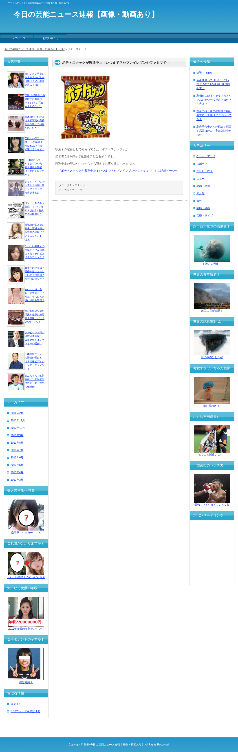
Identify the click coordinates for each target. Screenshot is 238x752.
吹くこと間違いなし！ (212, 453)
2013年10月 (18, 427)
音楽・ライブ (204, 215)
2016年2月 (17, 413)
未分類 (200, 193)
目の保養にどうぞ (212, 356)
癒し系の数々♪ (212, 404)
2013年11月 (18, 420)
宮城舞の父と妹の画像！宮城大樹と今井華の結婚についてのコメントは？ (34, 232)
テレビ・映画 (204, 171)
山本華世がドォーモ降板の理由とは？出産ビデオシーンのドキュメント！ (34, 361)
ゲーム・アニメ (205, 156)
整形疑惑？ (26, 681)
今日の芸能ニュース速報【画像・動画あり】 (117, 744)
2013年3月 (17, 479)
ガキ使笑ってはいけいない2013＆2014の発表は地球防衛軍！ (213, 84)
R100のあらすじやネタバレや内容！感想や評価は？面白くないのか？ (34, 167)
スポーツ (201, 163)
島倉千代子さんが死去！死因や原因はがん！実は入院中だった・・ (213, 130)
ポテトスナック (75, 185)
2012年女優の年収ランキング (26, 627)
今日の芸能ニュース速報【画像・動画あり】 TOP (34, 49)
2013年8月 (17, 442)
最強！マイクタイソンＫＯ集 (212, 503)
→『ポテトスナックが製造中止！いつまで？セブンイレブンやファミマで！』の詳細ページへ (116, 170)
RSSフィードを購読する (25, 711)
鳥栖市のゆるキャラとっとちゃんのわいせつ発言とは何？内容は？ (213, 99)
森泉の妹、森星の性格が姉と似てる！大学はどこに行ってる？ (213, 115)
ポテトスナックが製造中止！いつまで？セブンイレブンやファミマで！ (116, 62)
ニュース (77, 190)
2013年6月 (17, 457)
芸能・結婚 (203, 208)
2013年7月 (17, 450)
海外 (199, 200)
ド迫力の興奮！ (212, 262)
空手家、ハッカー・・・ (26, 531)
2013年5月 (17, 465)
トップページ (17, 38)
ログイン (16, 704)
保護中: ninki (204, 72)
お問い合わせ (51, 38)
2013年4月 (17, 472)
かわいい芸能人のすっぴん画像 (26, 576)
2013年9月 (17, 435)
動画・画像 (203, 186)
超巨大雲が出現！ (212, 309)
